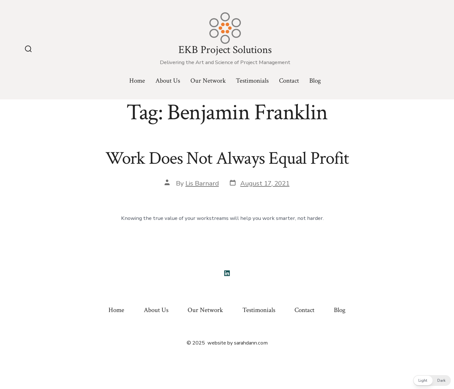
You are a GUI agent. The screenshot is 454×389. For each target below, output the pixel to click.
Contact (289, 80)
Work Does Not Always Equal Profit (227, 158)
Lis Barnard (202, 183)
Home (137, 80)
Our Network (208, 80)
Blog (315, 80)
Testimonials (252, 80)
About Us (167, 80)
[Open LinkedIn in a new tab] (227, 273)
